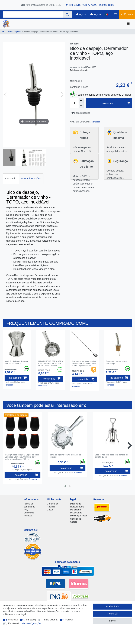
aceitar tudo (112, 606)
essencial (13, 619)
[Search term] (33, 14)
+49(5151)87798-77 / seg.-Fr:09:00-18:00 (90, 5)
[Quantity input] (74, 103)
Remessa (95, 122)
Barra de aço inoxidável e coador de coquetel (65, 456)
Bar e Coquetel (14, 32)
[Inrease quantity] (81, 100)
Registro (51, 506)
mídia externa (50, 619)
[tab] (11, 178)
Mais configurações (31, 623)
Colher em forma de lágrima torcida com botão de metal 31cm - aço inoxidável (84, 363)
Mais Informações (31, 178)
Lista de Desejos (81, 113)
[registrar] (96, 14)
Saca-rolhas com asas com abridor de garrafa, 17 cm (111, 456)
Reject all (112, 613)
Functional (13, 623)
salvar (112, 620)
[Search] (67, 14)
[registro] (81, 14)
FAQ (26, 509)
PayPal (69, 619)
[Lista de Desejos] (114, 14)
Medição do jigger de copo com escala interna (16, 362)
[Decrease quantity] (81, 105)
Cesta (50, 509)
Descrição (10, 178)
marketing (31, 619)
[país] (107, 14)
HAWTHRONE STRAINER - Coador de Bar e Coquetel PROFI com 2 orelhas (50, 363)
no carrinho (116, 103)
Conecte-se (53, 503)
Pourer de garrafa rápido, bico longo (117, 362)
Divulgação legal (78, 515)
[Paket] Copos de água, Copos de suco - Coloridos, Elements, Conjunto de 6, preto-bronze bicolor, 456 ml (22, 457)
